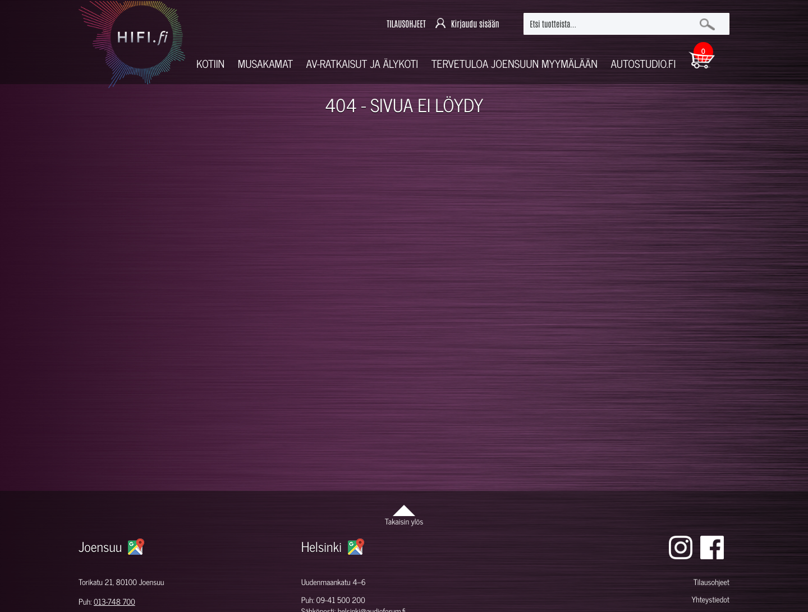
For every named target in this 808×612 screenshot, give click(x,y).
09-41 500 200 (340, 599)
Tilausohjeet (711, 582)
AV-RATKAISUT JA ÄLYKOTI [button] (362, 63)
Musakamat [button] (265, 63)
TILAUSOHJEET (406, 24)
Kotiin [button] (210, 63)
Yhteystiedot (710, 599)
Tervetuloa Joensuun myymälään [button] (514, 63)
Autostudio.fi (643, 63)
